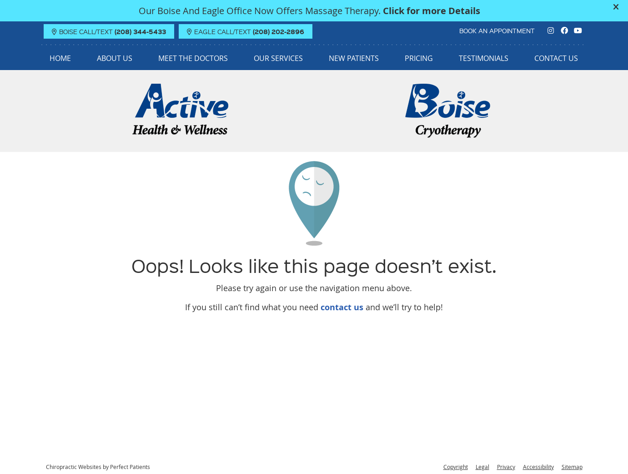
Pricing (419, 58)
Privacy (506, 466)
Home (60, 58)
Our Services (278, 58)
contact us (342, 307)
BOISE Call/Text (109, 31)
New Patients (354, 58)
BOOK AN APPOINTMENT (497, 30)
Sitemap (572, 466)
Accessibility (538, 466)
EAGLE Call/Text (245, 31)
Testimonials (483, 58)
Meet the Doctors (193, 58)
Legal (482, 466)
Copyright (455, 466)
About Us (114, 58)
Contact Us (556, 58)
